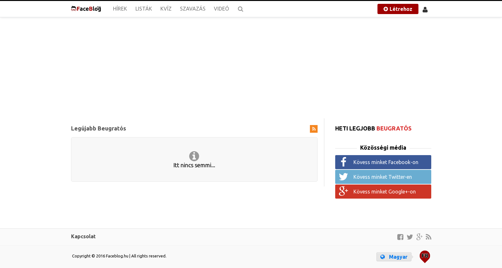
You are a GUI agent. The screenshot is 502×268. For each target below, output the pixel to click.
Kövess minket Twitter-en (382, 177)
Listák (143, 9)
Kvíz (166, 9)
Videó (221, 9)
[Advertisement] (251, 67)
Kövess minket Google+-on (384, 191)
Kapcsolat (83, 236)
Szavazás (193, 9)
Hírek (120, 9)
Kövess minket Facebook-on (385, 162)
